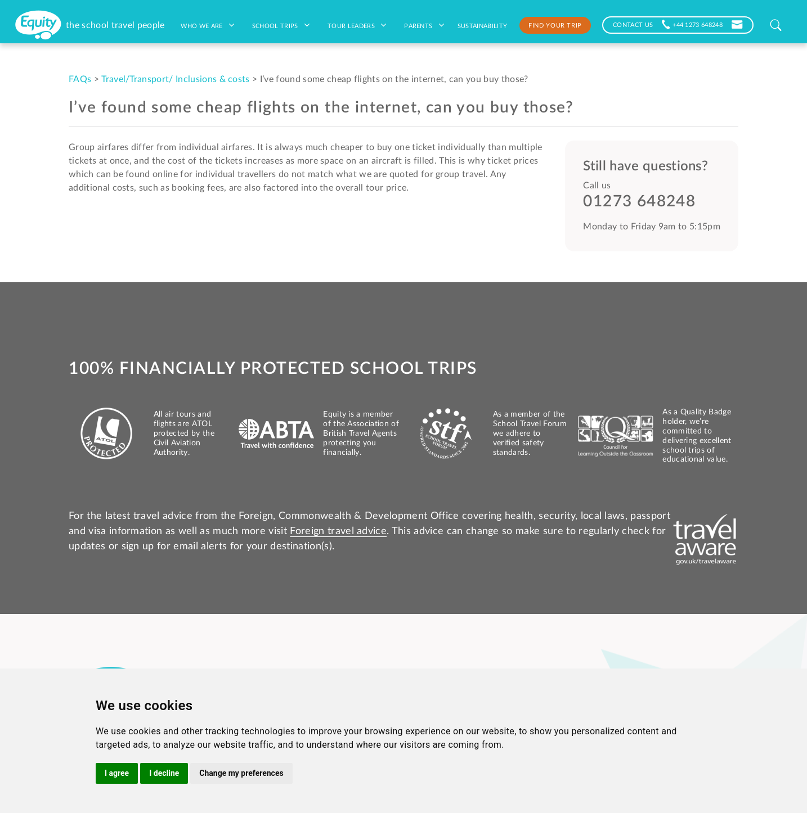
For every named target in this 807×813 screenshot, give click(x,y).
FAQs (80, 79)
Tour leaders (357, 25)
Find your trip (555, 24)
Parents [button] (424, 25)
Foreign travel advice (338, 531)
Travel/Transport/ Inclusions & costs (175, 79)
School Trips (281, 25)
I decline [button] (164, 773)
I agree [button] (117, 773)
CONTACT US (633, 24)
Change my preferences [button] (241, 773)
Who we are (207, 25)
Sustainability (482, 25)
